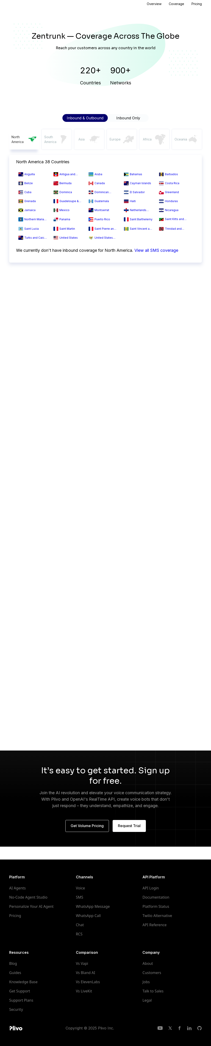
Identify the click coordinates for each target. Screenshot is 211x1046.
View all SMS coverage (156, 250)
